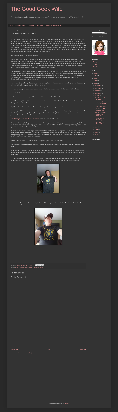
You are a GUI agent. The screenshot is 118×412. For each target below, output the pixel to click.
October (97, 90)
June (96, 129)
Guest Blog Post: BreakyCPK (100, 123)
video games (31, 267)
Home (11, 25)
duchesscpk (24, 267)
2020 (95, 73)
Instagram (96, 62)
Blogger (67, 403)
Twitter (95, 64)
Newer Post (14, 349)
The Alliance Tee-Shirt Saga (100, 119)
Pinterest (95, 66)
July (96, 127)
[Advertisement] (48, 333)
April (96, 134)
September (98, 93)
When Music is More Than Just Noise (101, 102)
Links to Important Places (36, 25)
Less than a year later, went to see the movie (25, 119)
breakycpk (18, 267)
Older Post (83, 349)
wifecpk (37, 267)
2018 (95, 78)
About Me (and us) (20, 25)
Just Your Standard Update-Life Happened (100, 114)
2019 (95, 76)
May (96, 132)
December (98, 85)
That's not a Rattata (100, 106)
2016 (95, 83)
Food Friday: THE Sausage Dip (100, 109)
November (98, 88)
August (97, 95)
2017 (95, 81)
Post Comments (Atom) (25, 353)
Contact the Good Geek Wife (54, 25)
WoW (41, 267)
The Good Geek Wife (37, 9)
